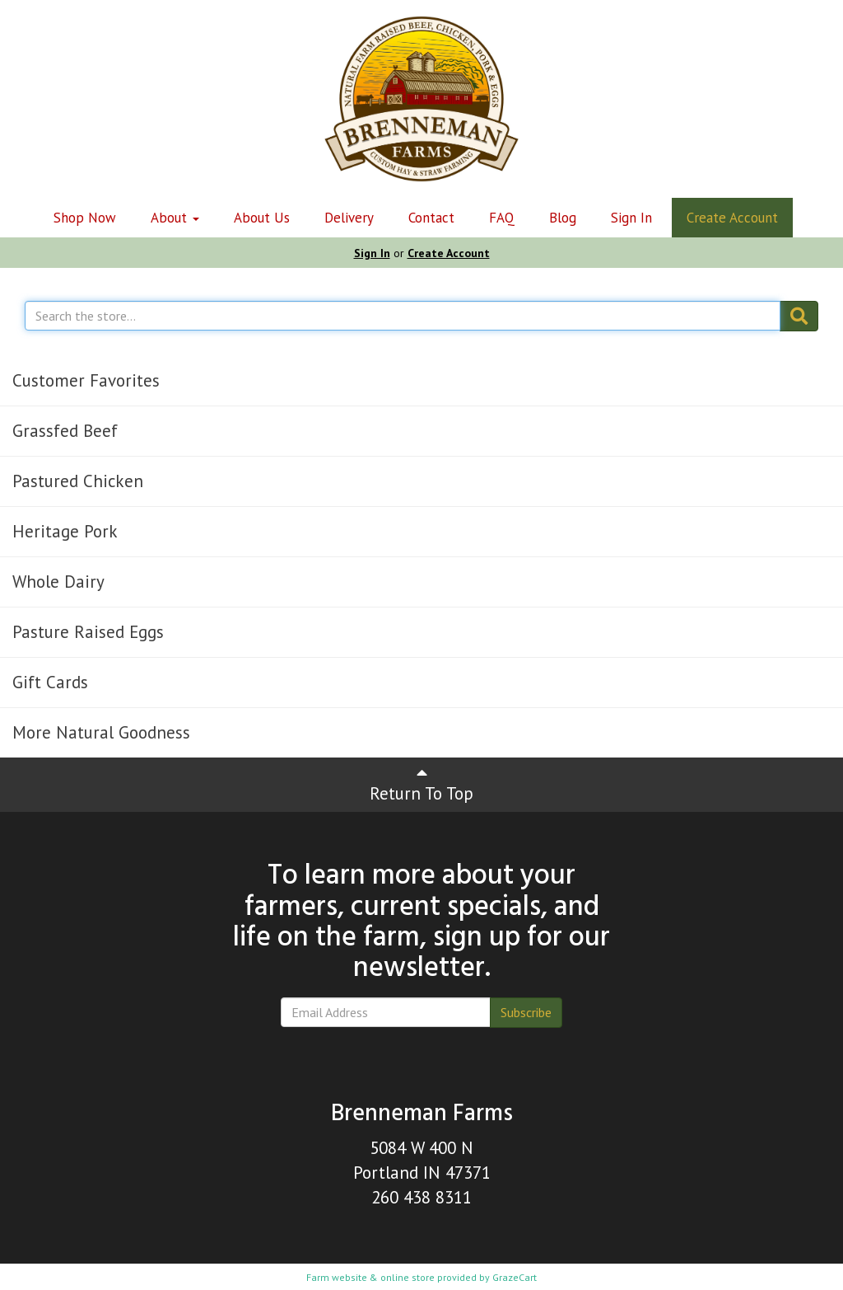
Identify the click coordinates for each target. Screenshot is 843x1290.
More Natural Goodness (101, 732)
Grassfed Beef (65, 431)
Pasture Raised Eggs (88, 632)
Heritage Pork (65, 531)
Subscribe (526, 1012)
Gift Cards (50, 682)
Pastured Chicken (77, 481)
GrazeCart (514, 1277)
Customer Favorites (86, 380)
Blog (562, 218)
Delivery (349, 218)
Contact (431, 218)
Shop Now (85, 218)
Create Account (732, 218)
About (175, 218)
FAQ (502, 218)
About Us (262, 218)
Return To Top (421, 784)
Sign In (631, 218)
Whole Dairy (58, 581)
